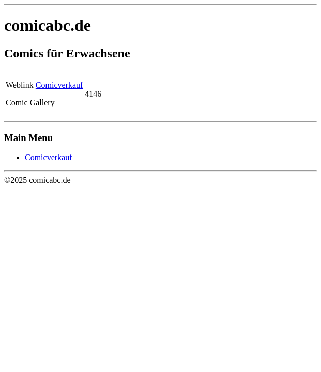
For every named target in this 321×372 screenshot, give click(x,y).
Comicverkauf (59, 85)
